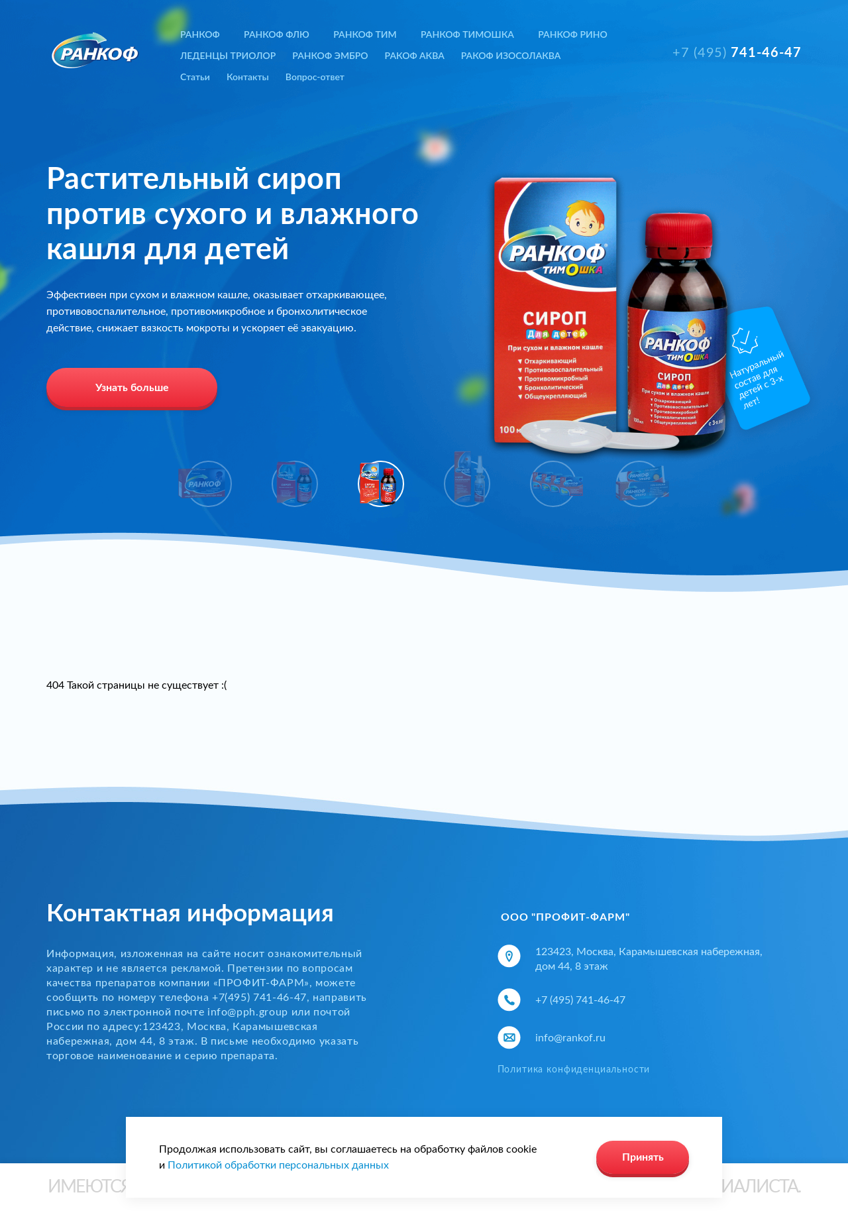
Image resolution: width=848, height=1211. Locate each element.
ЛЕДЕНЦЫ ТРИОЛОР (228, 55)
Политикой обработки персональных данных (278, 1165)
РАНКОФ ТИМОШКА (467, 34)
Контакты (248, 76)
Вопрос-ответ (315, 76)
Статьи (195, 76)
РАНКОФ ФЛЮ (276, 34)
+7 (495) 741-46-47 (580, 1000)
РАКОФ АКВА (415, 55)
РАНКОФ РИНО (572, 34)
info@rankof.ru (570, 1038)
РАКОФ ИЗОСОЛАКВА (511, 55)
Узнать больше (132, 387)
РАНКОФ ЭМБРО (330, 55)
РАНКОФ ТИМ (364, 34)
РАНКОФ (200, 34)
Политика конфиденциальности (574, 1069)
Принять (643, 1157)
